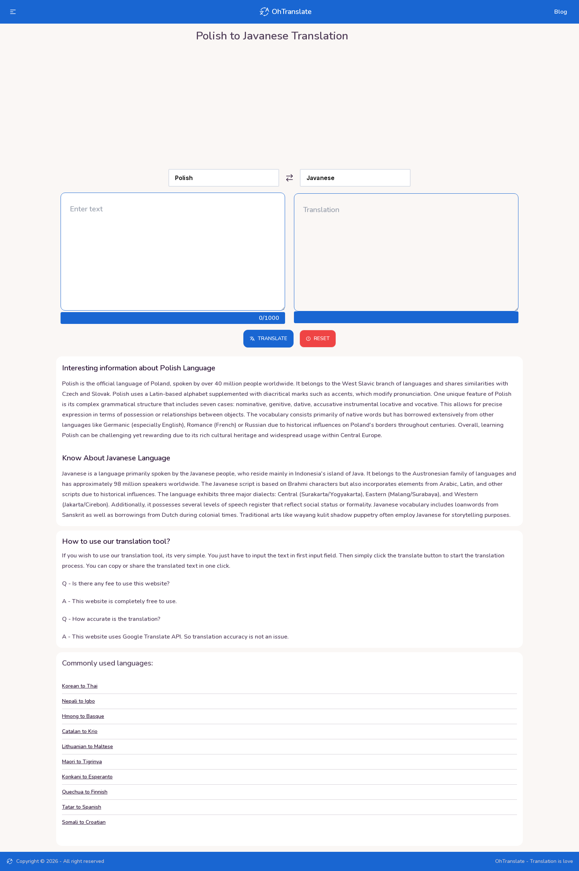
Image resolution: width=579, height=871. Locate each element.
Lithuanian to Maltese (87, 746)
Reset (318, 338)
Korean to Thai (79, 685)
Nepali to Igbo (78, 701)
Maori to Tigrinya (82, 761)
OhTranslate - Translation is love (534, 861)
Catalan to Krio (79, 731)
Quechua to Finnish (84, 791)
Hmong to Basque (83, 716)
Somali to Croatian (84, 822)
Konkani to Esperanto (87, 776)
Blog (560, 12)
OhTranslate (285, 12)
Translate (268, 338)
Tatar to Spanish (81, 806)
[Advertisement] (289, 103)
